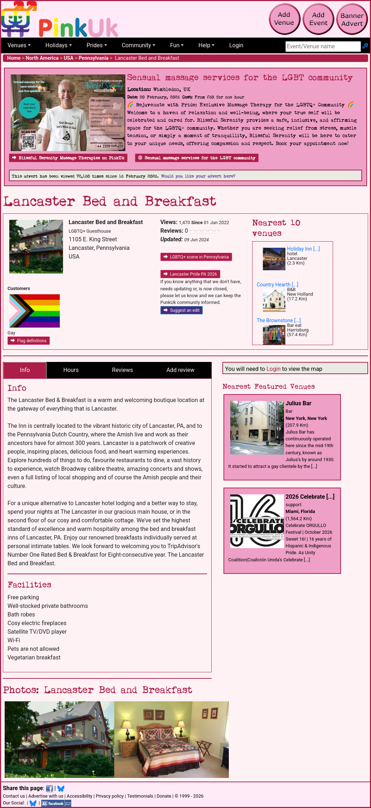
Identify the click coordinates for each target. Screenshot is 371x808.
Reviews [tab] (122, 370)
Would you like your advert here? (198, 176)
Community (136, 45)
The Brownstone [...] (279, 320)
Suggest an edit (182, 310)
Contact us (14, 796)
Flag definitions (29, 340)
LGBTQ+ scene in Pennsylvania (196, 257)
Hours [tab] (71, 370)
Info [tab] (25, 370)
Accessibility (79, 796)
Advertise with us (45, 796)
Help (204, 45)
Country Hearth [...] (277, 284)
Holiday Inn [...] (303, 249)
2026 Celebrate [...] (310, 496)
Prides (95, 45)
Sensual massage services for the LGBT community (196, 158)
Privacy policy (110, 796)
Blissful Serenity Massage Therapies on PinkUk (68, 158)
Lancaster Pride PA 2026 (190, 274)
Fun (174, 45)
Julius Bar (299, 403)
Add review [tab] (180, 370)
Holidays (56, 45)
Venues (17, 45)
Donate (163, 796)
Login (236, 45)
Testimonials (140, 796)
